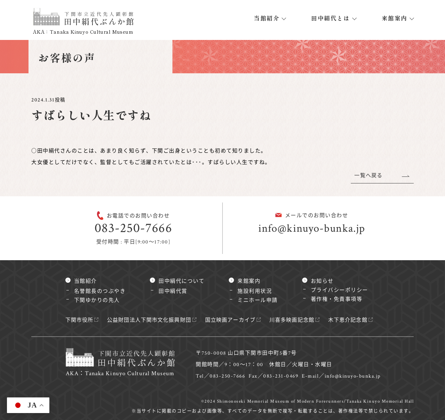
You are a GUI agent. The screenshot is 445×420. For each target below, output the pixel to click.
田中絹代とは (330, 18)
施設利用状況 (254, 291)
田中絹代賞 (173, 291)
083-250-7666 (133, 228)
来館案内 (394, 18)
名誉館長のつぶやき (100, 291)
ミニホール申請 (257, 300)
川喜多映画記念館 (296, 320)
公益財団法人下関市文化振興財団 (151, 320)
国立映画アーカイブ (234, 320)
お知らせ (322, 281)
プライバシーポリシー (339, 290)
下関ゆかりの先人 (97, 300)
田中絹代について (181, 281)
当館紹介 (267, 18)
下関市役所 (79, 320)
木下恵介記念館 (353, 320)
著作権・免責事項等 (337, 299)
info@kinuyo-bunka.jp (311, 228)
